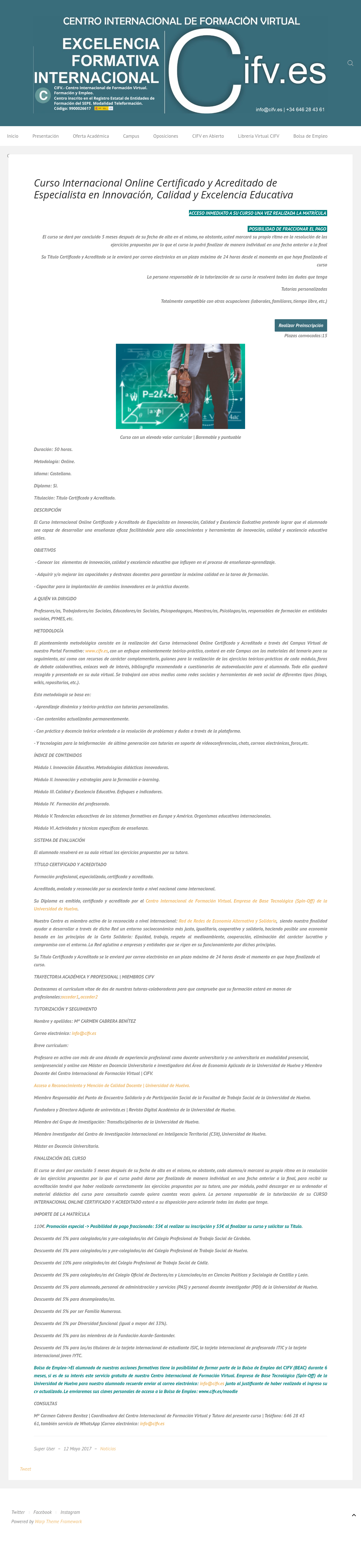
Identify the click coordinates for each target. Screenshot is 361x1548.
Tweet (25, 1469)
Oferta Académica (91, 136)
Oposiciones (165, 136)
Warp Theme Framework (58, 1521)
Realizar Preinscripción (301, 325)
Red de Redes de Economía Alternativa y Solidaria (227, 921)
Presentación (45, 136)
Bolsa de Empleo (310, 136)
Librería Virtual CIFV (258, 136)
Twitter (18, 1512)
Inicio (12, 136)
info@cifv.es (84, 1033)
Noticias (108, 1449)
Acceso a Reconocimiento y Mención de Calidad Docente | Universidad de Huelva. (112, 1085)
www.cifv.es (96, 651)
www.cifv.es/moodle (218, 1391)
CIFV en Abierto (208, 136)
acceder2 (89, 997)
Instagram (70, 1512)
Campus (131, 136)
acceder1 (70, 997)
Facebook (43, 1512)
